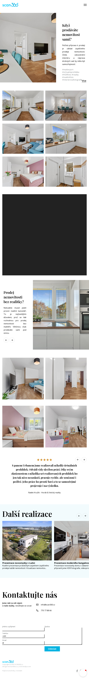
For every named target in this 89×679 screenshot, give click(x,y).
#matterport (67, 69)
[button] (12, 340)
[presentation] (20, 650)
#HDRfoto (66, 74)
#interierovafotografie (72, 79)
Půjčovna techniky (8, 671)
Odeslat (52, 648)
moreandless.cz (13, 666)
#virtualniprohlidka (70, 72)
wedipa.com (26, 666)
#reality (75, 74)
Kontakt (19, 671)
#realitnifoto (67, 77)
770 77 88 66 (46, 610)
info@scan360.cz (48, 604)
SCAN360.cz (19, 664)
